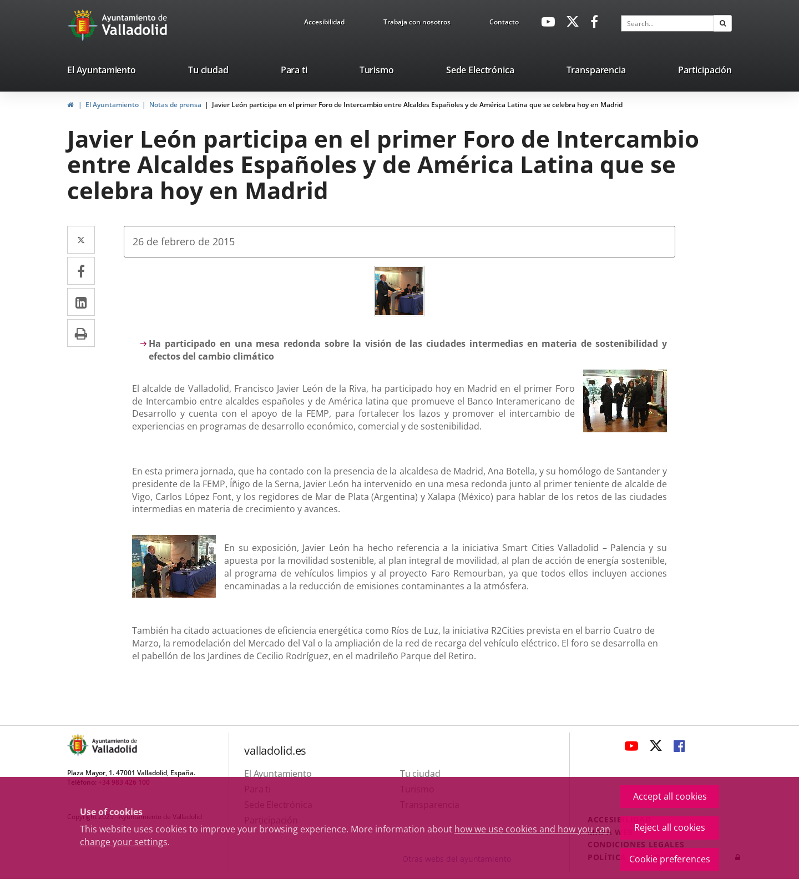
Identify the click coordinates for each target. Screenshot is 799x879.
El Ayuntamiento (112, 104)
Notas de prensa (175, 104)
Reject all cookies (669, 827)
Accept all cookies (670, 796)
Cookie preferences (669, 859)
